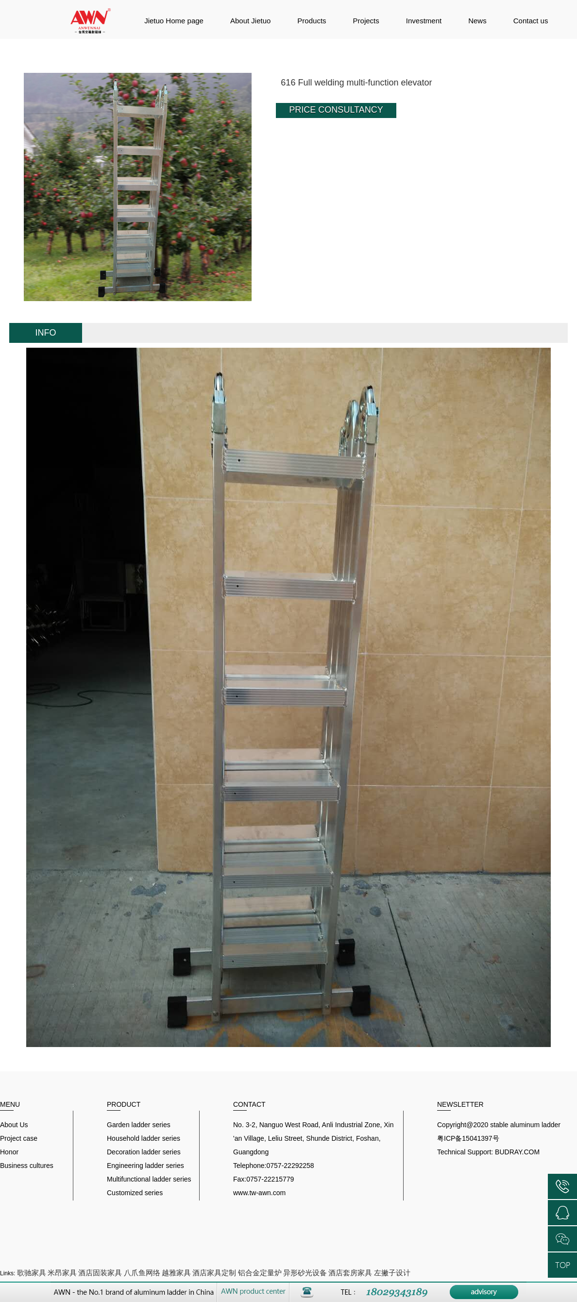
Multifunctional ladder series (149, 1179)
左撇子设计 (392, 1272)
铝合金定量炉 (260, 1272)
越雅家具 (176, 1272)
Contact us (530, 21)
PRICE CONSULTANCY (336, 110)
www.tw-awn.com (259, 1193)
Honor (9, 1152)
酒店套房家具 (350, 1272)
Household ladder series (143, 1138)
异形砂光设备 (305, 1272)
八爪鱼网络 (142, 1272)
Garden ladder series (138, 1125)
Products (311, 21)
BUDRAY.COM (517, 1152)
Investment (423, 21)
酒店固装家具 (100, 1272)
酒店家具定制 (214, 1272)
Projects (366, 21)
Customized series (135, 1193)
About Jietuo (250, 21)
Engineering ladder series (145, 1165)
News (477, 21)
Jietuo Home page (174, 21)
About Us (14, 1125)
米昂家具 (62, 1272)
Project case (18, 1138)
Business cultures (26, 1165)
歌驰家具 (31, 1272)
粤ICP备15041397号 (468, 1138)
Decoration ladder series (144, 1152)
